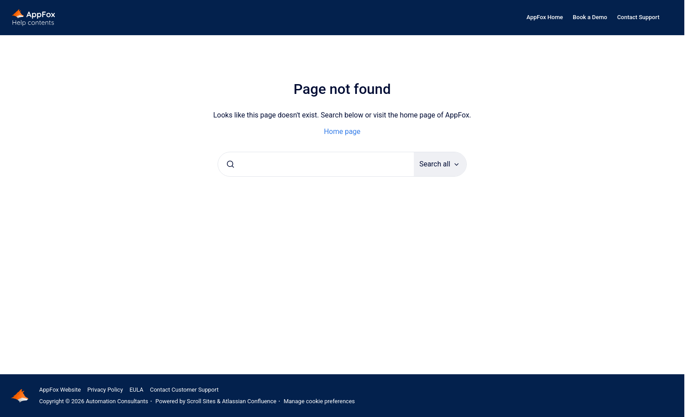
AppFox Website (60, 389)
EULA (136, 389)
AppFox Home (544, 17)
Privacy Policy (105, 389)
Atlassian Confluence (249, 401)
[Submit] (230, 164)
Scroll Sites (201, 401)
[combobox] (316, 164)
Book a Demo (590, 17)
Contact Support (638, 17)
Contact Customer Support (184, 389)
